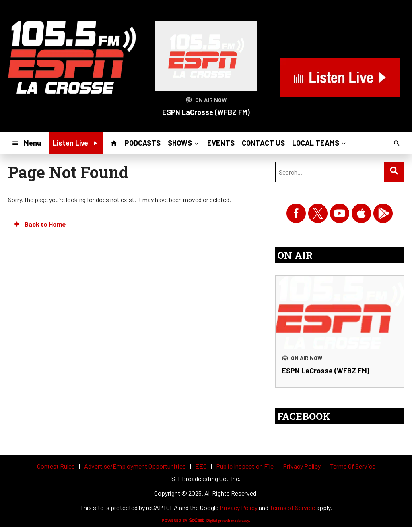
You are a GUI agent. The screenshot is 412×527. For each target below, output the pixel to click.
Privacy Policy (239, 507)
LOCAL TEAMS (319, 143)
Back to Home (39, 224)
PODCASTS (143, 142)
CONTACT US (263, 142)
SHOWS (184, 143)
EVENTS (221, 142)
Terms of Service (292, 507)
